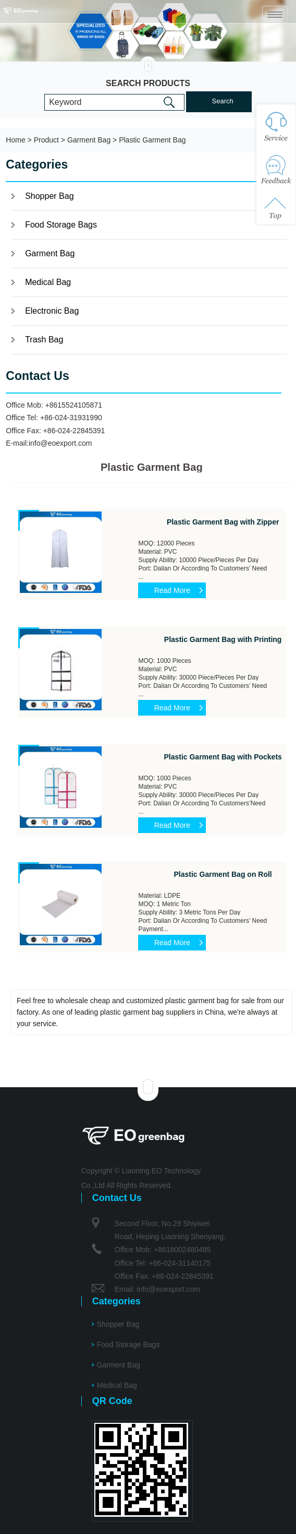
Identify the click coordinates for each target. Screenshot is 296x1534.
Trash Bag (44, 339)
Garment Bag (88, 140)
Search (222, 101)
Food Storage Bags (61, 224)
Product (46, 140)
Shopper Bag (49, 196)
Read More (172, 590)
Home (15, 140)
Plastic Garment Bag (152, 140)
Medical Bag (48, 282)
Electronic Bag (52, 310)
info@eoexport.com (60, 443)
